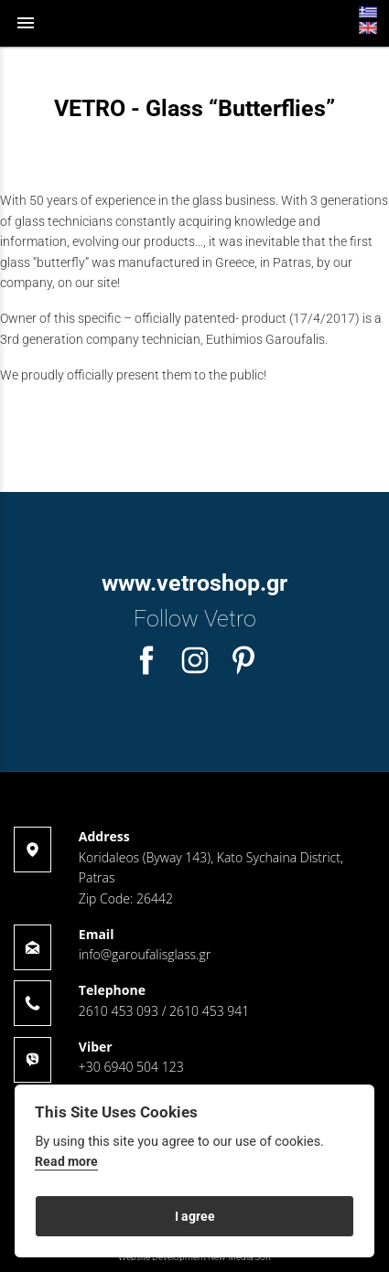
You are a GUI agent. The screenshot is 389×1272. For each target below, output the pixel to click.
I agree (195, 1216)
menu (26, 23)
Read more (66, 1162)
